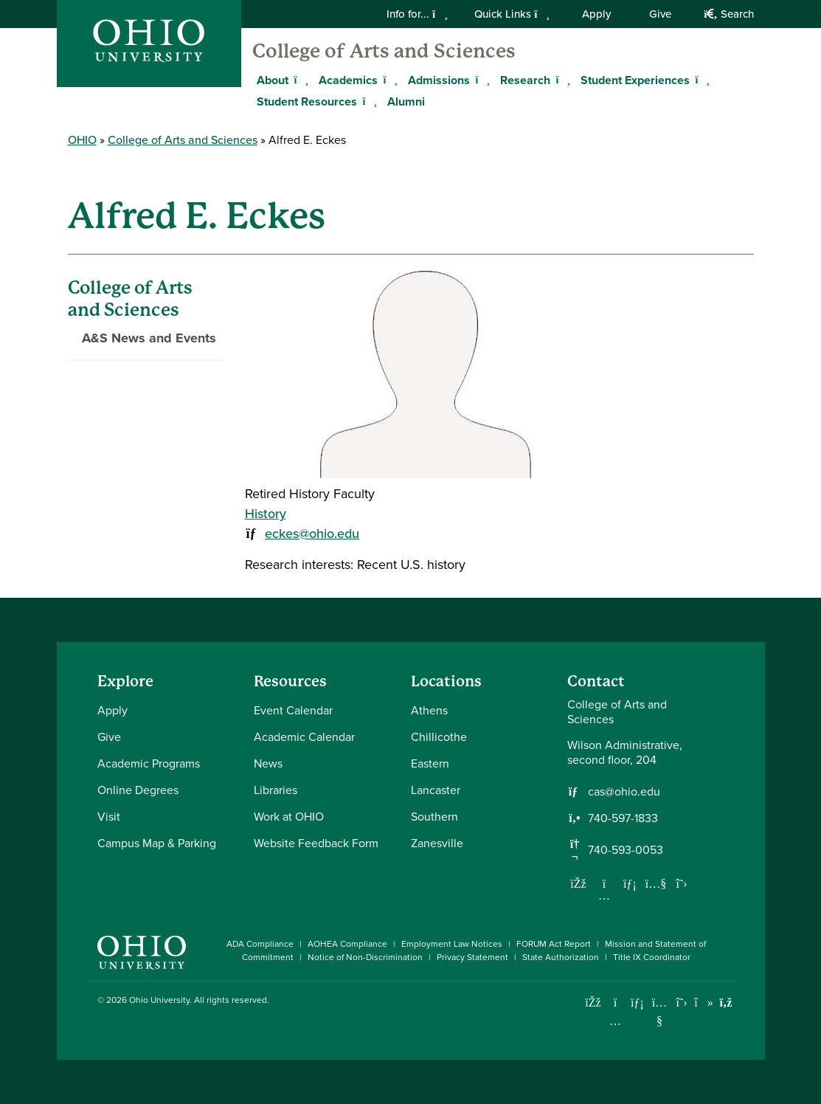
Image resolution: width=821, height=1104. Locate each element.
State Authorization (560, 957)
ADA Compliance (260, 944)
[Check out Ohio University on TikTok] (704, 1002)
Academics (348, 80)
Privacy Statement (472, 957)
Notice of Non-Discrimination (365, 957)
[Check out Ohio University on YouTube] (660, 1011)
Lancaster (435, 790)
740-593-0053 (625, 850)
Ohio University (159, 1000)
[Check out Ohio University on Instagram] (615, 1021)
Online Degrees (138, 790)
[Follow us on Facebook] (578, 883)
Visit (108, 816)
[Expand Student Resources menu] (368, 101)
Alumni (406, 101)
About (272, 80)
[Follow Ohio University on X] (682, 1002)
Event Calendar (293, 710)
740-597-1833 (623, 818)
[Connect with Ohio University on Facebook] (593, 1002)
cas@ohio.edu (624, 791)
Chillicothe (439, 736)
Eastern (430, 763)
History (265, 513)
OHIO (82, 139)
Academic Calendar (304, 736)
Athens (429, 710)
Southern (434, 816)
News (268, 763)
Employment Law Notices (451, 944)
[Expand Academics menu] (389, 80)
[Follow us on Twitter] (682, 883)
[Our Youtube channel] (656, 883)
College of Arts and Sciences (384, 51)
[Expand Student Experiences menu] (701, 80)
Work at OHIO (289, 816)
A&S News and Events (142, 338)
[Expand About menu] (299, 80)
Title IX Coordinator (651, 957)
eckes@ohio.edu (312, 533)
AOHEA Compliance (347, 944)
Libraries (275, 790)
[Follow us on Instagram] (604, 895)
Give (660, 14)
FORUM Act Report (553, 944)
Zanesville (437, 843)
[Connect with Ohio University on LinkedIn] (637, 1002)
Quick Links (512, 14)
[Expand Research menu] (561, 80)
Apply (596, 14)
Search (728, 14)
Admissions (439, 80)
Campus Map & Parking (156, 843)
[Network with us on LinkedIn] (630, 883)
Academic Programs (148, 763)
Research (525, 80)
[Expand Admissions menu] (481, 80)
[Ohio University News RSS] (726, 1002)
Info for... (417, 14)
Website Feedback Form (316, 843)
